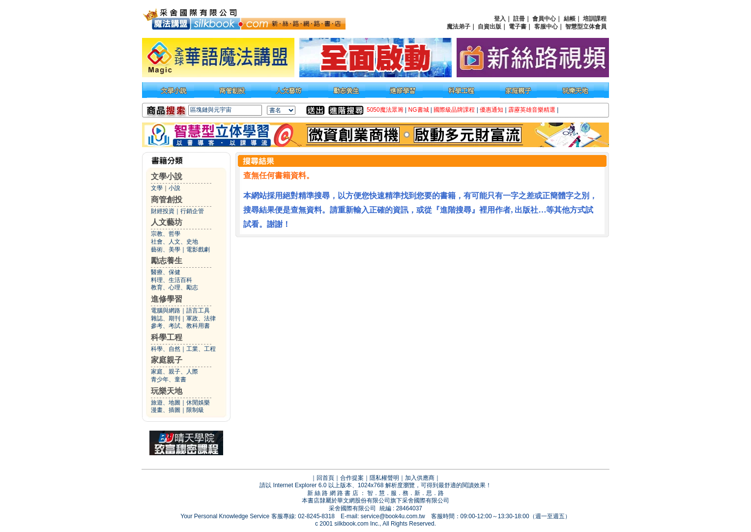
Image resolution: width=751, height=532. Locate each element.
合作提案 (352, 477)
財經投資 (162, 211)
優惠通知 (491, 109)
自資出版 (489, 26)
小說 (174, 188)
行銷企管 (192, 211)
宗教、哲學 (165, 233)
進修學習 (166, 299)
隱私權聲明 (384, 477)
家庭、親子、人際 (174, 371)
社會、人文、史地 (174, 241)
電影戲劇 (198, 249)
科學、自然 (165, 348)
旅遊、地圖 (165, 402)
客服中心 (546, 26)
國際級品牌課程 (454, 109)
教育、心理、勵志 (174, 287)
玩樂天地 (166, 391)
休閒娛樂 (198, 402)
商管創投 (166, 199)
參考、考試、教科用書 (180, 325)
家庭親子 (166, 360)
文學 (157, 188)
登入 (500, 18)
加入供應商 (419, 477)
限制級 (195, 410)
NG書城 (418, 109)
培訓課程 (595, 18)
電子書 (517, 26)
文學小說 (166, 176)
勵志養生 (166, 260)
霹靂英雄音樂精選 (531, 109)
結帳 (570, 18)
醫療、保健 (165, 272)
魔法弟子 (458, 26)
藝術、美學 (165, 249)
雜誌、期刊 (165, 318)
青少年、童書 (168, 379)
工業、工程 (201, 348)
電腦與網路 (165, 310)
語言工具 (198, 310)
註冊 (519, 18)
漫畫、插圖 (165, 410)
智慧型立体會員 (586, 26)
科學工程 (166, 337)
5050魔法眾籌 (385, 109)
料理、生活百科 (171, 280)
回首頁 (325, 477)
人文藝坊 (166, 222)
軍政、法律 (201, 318)
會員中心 (544, 18)
